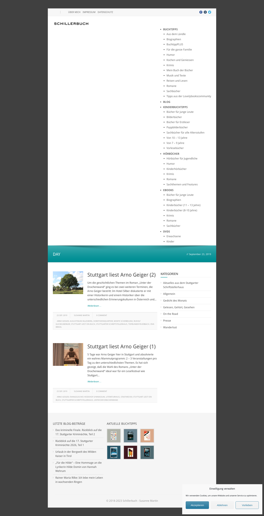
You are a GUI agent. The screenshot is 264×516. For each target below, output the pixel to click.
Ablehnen (222, 505)
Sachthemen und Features (182, 184)
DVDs (166, 231)
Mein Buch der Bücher (180, 70)
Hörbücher (171, 153)
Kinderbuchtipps (175, 107)
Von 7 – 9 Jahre (175, 143)
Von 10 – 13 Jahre (177, 137)
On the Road (170, 313)
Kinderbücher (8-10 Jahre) (182, 210)
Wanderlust (170, 327)
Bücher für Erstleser (178, 122)
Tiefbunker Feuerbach (138, 324)
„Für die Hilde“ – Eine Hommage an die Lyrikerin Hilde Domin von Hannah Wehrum (78, 467)
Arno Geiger (63, 321)
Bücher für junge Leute (180, 111)
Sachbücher (173, 91)
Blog (166, 102)
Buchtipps (170, 29)
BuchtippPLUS (175, 44)
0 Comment (101, 315)
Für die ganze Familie (179, 49)
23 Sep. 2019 (62, 315)
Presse (167, 320)
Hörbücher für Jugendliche (182, 158)
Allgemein (169, 293)
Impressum (89, 12)
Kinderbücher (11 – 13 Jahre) (184, 205)
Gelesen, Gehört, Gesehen (178, 307)
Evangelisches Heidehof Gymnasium (87, 397)
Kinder (170, 241)
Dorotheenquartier (103, 321)
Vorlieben (247, 505)
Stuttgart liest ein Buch (83, 324)
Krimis (170, 65)
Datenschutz (105, 12)
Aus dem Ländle (176, 34)
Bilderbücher (174, 117)
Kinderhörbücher (177, 169)
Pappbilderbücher (177, 127)
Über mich (74, 12)
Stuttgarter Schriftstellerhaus (111, 324)
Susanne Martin (82, 315)
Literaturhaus (113, 397)
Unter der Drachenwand (106, 400)
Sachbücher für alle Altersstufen (185, 132)
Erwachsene (174, 236)
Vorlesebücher (175, 148)
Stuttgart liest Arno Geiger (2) (121, 275)
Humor (171, 54)
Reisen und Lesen (177, 80)
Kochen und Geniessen (180, 60)
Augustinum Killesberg (81, 321)
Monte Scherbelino (123, 321)
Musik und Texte (176, 75)
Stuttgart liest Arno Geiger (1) (121, 346)
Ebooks (168, 190)
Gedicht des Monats (175, 300)
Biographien (174, 39)
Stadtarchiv (126, 397)
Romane (171, 86)
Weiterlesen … (94, 306)
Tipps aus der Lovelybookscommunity (189, 96)
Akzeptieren (197, 505)
